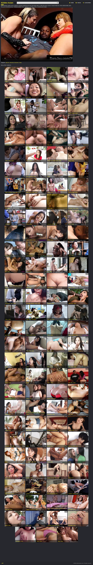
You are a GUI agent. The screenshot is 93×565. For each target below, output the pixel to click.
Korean (69, 271)
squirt (69, 430)
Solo (69, 366)
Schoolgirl (28, 303)
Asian (20, 62)
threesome (16, 62)
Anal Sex (70, 319)
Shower (32, 303)
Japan (73, 113)
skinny (6, 113)
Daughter (10, 192)
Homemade (7, 303)
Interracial (12, 62)
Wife (53, 224)
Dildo (6, 477)
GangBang (7, 97)
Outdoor (28, 509)
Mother (52, 508)
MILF (57, 160)
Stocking (28, 255)
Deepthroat (49, 160)
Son (52, 398)
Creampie (70, 208)
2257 (2, 563)
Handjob (28, 493)
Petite (69, 97)
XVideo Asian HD (7, 3)
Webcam (31, 176)
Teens (71, 144)
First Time (49, 319)
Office (6, 192)
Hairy (69, 81)
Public (27, 398)
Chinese (49, 97)
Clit (69, 144)
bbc (48, 81)
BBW (27, 192)
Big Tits (7, 62)
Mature (30, 192)
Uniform (70, 287)
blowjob (54, 160)
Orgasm (9, 493)
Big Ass (49, 350)
